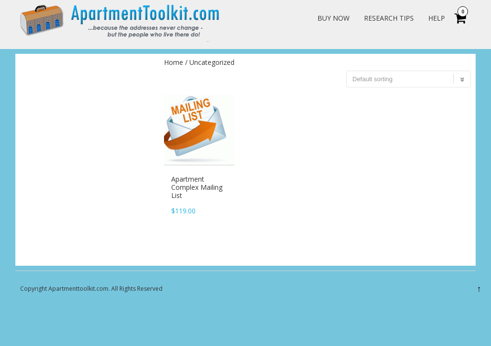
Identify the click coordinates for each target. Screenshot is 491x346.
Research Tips (389, 18)
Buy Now (333, 18)
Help (436, 18)
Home (173, 62)
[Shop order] (408, 79)
